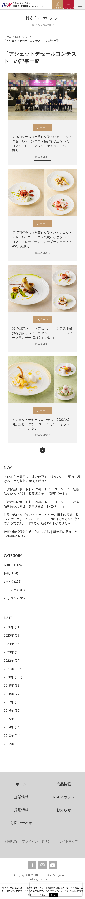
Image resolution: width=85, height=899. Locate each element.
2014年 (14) (12, 727)
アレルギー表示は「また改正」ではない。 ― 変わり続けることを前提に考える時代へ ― (42, 478)
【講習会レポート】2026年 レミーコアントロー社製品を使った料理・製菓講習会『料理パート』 (41, 504)
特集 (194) (11, 573)
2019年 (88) (12, 685)
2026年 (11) (12, 627)
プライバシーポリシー (38, 841)
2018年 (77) (12, 694)
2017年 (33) (12, 702)
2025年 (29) (12, 635)
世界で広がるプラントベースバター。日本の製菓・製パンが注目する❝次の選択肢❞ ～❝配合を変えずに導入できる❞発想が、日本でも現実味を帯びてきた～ (42, 518)
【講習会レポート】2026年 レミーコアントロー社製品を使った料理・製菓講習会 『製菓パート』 (41, 491)
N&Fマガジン (23, 36)
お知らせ (63, 809)
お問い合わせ (21, 822)
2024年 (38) (12, 644)
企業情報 (21, 796)
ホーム (8, 36)
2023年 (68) (12, 652)
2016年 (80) (12, 710)
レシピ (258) (12, 581)
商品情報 (64, 783)
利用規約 (11, 841)
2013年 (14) (12, 735)
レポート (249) (14, 565)
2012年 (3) (11, 744)
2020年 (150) (13, 677)
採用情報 (21, 809)
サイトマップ (68, 841)
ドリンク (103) (14, 590)
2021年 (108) (13, 669)
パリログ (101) (14, 598)
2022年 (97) (12, 660)
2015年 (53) (12, 719)
